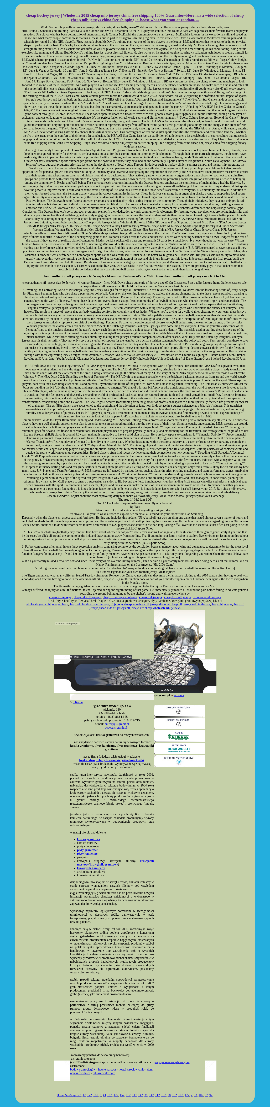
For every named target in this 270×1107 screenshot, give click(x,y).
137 (163, 1095)
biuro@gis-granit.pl (117, 724)
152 (128, 1095)
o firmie (179, 695)
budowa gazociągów (83, 1069)
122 (115, 1095)
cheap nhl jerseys (221, 604)
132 (174, 1095)
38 (146, 1095)
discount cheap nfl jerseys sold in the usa (184, 604)
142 (151, 1095)
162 (109, 1095)
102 (201, 1095)
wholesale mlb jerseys (207, 597)
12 (84, 1095)
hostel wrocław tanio (131, 1069)
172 (89, 1095)
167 (95, 1095)
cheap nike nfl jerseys (87, 597)
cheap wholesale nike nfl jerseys (89, 604)
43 (104, 1095)
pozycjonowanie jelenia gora (172, 1062)
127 (187, 1095)
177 (78, 1095)
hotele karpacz (107, 1069)
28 (169, 1095)
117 (134, 1095)
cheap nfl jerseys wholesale (120, 597)
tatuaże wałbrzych (104, 1073)
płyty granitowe (87, 850)
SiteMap (70, 1095)
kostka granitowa (88, 839)
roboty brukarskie (108, 760)
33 (195, 1095)
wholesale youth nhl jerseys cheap (47, 604)
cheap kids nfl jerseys (177, 597)
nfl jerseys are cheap (139, 608)
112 (157, 1095)
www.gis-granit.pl (116, 727)
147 (140, 1095)
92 (210, 1095)
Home (60, 1095)
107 (180, 1095)
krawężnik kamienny (91, 868)
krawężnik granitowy (104, 864)
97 (206, 1095)
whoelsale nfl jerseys (146, 604)
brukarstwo (87, 760)
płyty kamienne (87, 853)
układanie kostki (133, 760)
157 (122, 1095)
